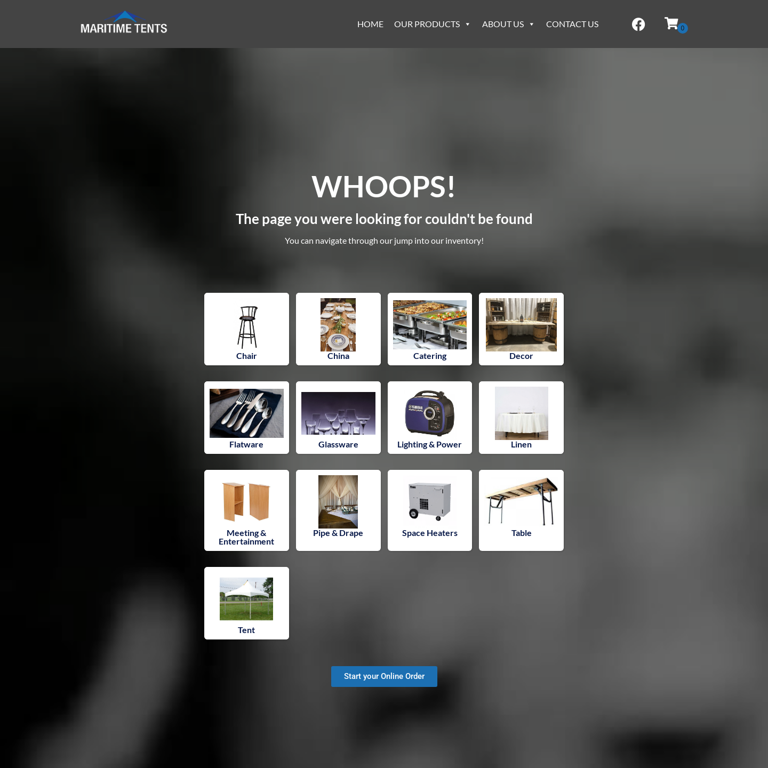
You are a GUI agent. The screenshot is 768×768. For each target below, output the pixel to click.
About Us (508, 24)
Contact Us (572, 24)
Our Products (432, 24)
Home (370, 24)
